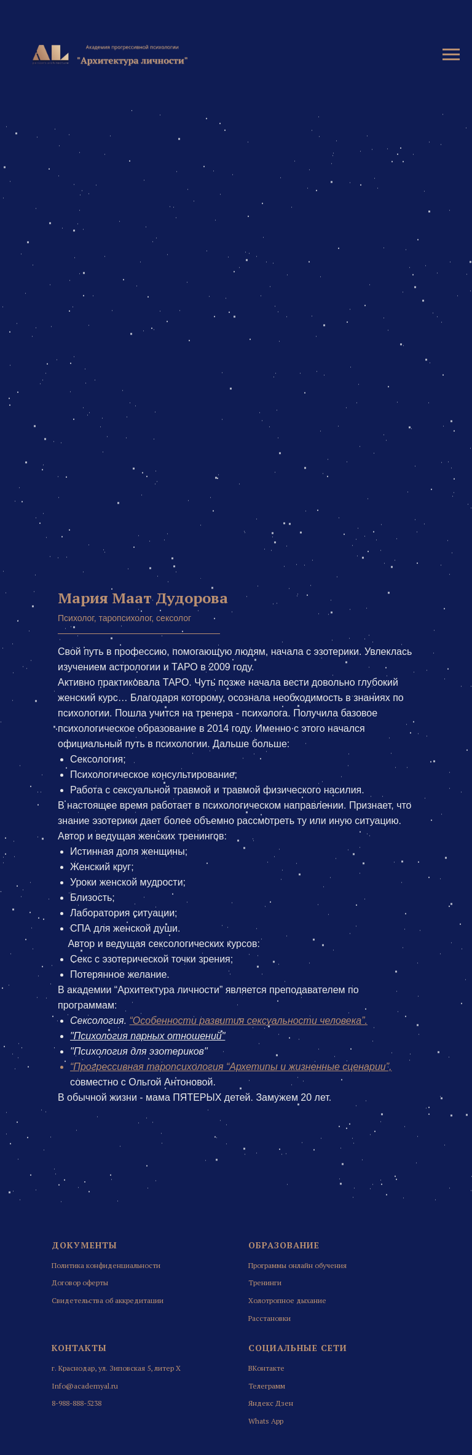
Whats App (265, 1420)
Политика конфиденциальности (106, 1265)
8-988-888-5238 (76, 1403)
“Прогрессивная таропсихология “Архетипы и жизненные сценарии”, (230, 1066)
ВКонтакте (266, 1368)
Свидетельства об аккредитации (107, 1300)
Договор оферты (80, 1282)
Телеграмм (266, 1385)
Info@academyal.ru (85, 1385)
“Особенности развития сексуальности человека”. (249, 1020)
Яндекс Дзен (270, 1403)
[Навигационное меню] (451, 55)
